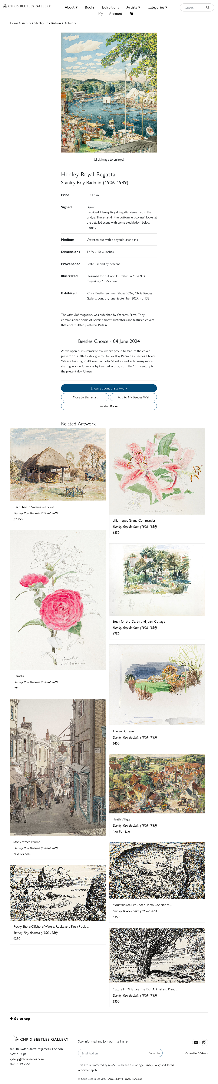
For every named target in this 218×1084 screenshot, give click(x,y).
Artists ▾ (133, 7)
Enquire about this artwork (109, 388)
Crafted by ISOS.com (196, 1053)
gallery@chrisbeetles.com (27, 1058)
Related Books (109, 406)
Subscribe (154, 1053)
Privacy (127, 1079)
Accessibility (114, 1079)
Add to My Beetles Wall (133, 397)
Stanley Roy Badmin (47, 22)
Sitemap (137, 1079)
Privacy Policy (153, 1065)
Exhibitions (110, 7)
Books (90, 7)
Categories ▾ (157, 7)
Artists (26, 22)
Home (14, 22)
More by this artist (85, 397)
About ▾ (71, 7)
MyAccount (110, 13)
